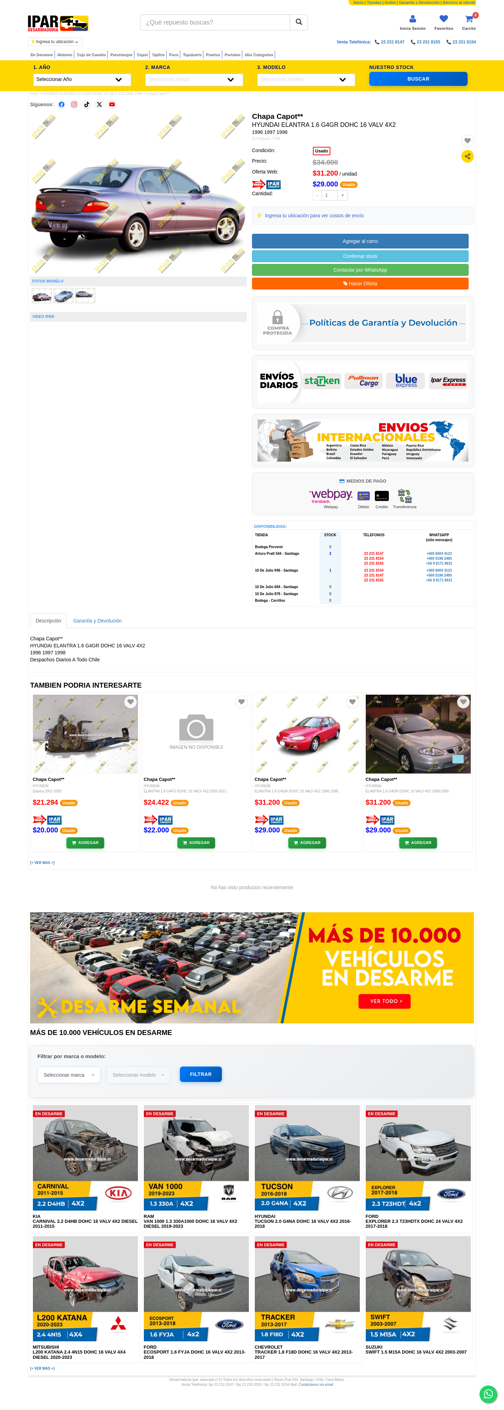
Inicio (359, 2)
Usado (321, 151)
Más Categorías (258, 54)
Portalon (232, 54)
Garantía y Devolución (419, 2)
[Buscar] (299, 22)
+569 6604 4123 (439, 554)
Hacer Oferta (360, 283)
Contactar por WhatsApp (360, 270)
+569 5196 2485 (439, 558)
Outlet (390, 2)
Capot (141, 54)
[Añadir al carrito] (85, 843)
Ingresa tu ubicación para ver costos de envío (314, 215)
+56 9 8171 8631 (439, 563)
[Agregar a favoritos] (467, 141)
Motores (64, 54)
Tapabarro (191, 54)
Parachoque (121, 54)
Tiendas (374, 2)
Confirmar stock (360, 256)
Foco (173, 54)
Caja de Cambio (90, 54)
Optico (158, 54)
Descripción (48, 621)
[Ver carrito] (469, 22)
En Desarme (41, 54)
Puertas (212, 54)
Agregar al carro (360, 241)
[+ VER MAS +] (42, 863)
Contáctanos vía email (316, 1385)
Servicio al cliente (459, 2)
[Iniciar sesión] (413, 22)
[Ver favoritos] (443, 22)
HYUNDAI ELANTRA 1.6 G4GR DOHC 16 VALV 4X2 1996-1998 (92, 94)
